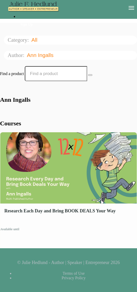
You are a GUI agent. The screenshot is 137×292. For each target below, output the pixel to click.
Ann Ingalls (41, 55)
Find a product (12, 73)
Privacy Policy (74, 278)
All (35, 40)
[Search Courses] (90, 75)
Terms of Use (74, 273)
